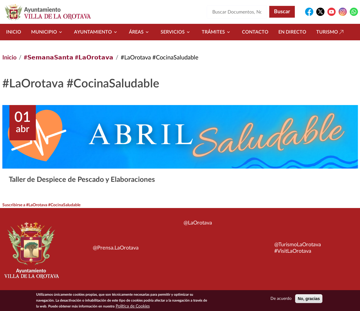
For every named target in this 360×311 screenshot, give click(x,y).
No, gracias (309, 298)
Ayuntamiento (96, 32)
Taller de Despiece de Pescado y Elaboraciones (82, 179)
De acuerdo (281, 299)
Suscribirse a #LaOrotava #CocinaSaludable (41, 205)
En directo (292, 32)
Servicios (176, 32)
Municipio (47, 32)
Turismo (330, 32)
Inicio (13, 32)
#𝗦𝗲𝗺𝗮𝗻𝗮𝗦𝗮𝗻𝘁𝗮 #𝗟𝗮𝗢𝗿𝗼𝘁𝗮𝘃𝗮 (68, 58)
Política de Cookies (133, 306)
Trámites (217, 32)
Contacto (255, 32)
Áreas (140, 32)
